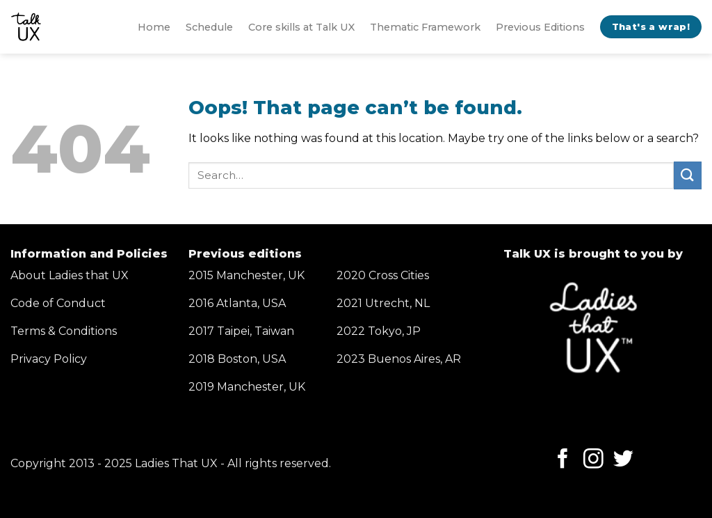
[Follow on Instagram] (593, 460)
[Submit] (688, 175)
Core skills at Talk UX (301, 27)
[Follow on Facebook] (563, 460)
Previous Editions (540, 27)
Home (154, 27)
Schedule (209, 27)
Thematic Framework (425, 27)
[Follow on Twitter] (623, 460)
